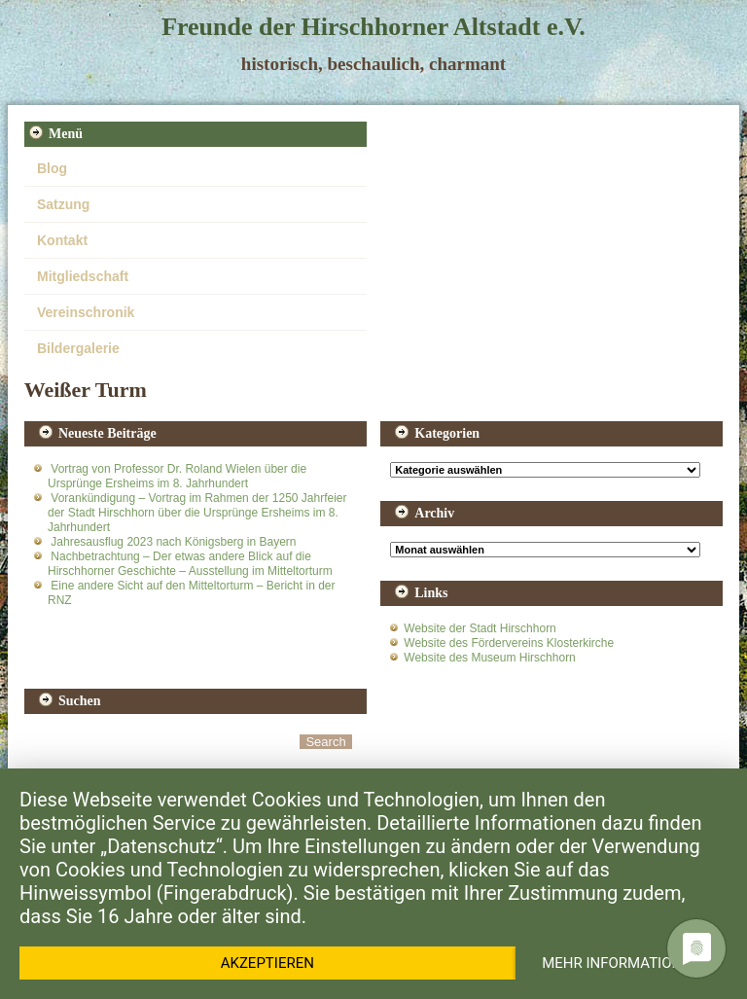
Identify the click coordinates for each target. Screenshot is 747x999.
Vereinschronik (85, 312)
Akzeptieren (267, 963)
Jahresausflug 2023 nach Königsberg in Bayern (173, 542)
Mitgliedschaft (82, 276)
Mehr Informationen (621, 963)
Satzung (63, 204)
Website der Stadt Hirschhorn (480, 628)
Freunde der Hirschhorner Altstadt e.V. (373, 27)
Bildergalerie (78, 348)
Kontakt (62, 240)
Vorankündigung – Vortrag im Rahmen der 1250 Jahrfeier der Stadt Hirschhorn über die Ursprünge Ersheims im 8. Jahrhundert (197, 512)
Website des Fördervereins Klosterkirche (509, 643)
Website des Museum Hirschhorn (490, 657)
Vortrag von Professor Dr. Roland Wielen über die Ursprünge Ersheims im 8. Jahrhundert (177, 476)
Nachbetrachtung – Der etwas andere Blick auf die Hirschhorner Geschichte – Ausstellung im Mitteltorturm (190, 564)
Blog (52, 168)
